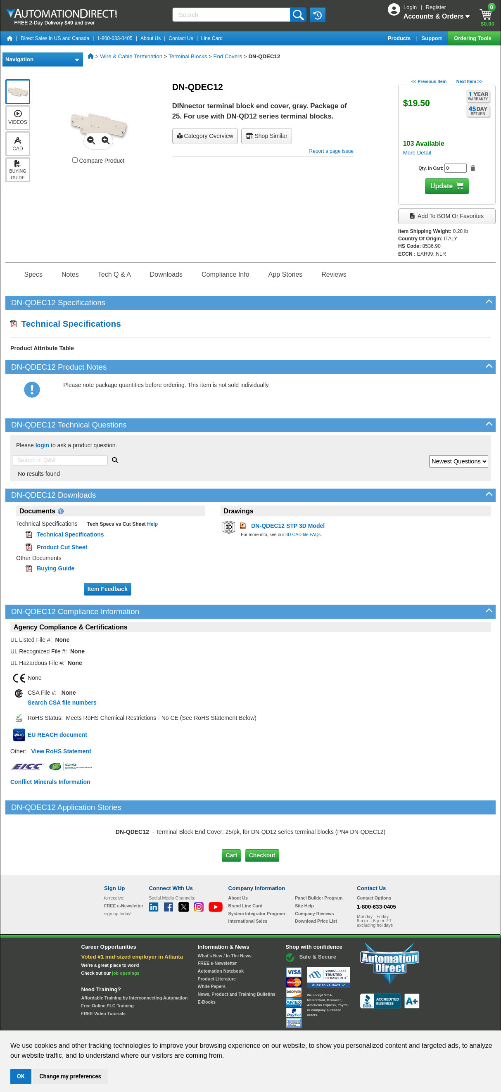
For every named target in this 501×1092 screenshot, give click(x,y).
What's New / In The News (225, 920)
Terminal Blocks (188, 56)
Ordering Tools (473, 38)
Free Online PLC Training (107, 971)
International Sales (248, 886)
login (42, 445)
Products (400, 38)
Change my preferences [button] (70, 1076)
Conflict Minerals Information (50, 782)
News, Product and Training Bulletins (236, 959)
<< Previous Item (428, 81)
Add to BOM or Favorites (447, 216)
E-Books (207, 967)
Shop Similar (266, 136)
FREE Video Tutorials (103, 978)
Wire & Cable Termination (131, 56)
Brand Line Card (245, 871)
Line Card (212, 38)
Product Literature (217, 943)
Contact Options (374, 863)
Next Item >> (469, 81)
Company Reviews (314, 878)
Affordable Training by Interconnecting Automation (134, 963)
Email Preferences (244, 1022)
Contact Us (181, 38)
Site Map (121, 1022)
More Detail (417, 153)
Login (411, 7)
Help (152, 524)
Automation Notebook (221, 936)
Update (441, 186)
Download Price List (316, 886)
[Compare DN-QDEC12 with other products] (75, 160)
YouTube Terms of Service (357, 1022)
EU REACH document (57, 734)
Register (435, 7)
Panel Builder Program (318, 863)
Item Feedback (108, 589)
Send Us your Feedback (162, 1022)
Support (433, 38)
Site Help (304, 871)
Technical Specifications (65, 323)
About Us (150, 38)
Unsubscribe (206, 1022)
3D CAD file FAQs (303, 534)
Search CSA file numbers (62, 702)
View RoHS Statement (61, 751)
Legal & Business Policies (297, 1022)
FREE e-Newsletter (217, 928)
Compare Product (98, 160)
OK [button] (21, 1076)
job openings (125, 937)
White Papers (212, 951)
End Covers (228, 56)
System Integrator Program (256, 878)
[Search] (232, 14)
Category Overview (205, 136)
